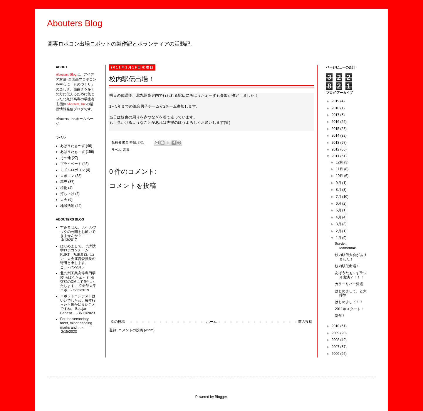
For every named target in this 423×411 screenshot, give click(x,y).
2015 (336, 129)
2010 (336, 326)
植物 (63, 188)
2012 (336, 149)
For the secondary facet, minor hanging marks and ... (76, 323)
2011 (336, 156)
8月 (339, 190)
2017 (336, 115)
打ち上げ (67, 194)
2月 (339, 231)
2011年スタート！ (349, 309)
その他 (65, 158)
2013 (336, 143)
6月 (339, 203)
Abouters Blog (74, 23)
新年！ (340, 316)
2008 (336, 340)
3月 (339, 224)
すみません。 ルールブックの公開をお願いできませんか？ (78, 231)
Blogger (221, 397)
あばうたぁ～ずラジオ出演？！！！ (351, 275)
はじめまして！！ (349, 302)
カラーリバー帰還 (349, 284)
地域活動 (67, 206)
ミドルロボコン (72, 170)
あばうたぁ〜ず (72, 146)
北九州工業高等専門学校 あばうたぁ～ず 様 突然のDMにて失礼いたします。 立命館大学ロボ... (78, 281)
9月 (339, 183)
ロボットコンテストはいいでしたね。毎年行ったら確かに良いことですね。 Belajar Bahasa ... (77, 304)
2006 (336, 354)
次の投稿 (118, 322)
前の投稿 (305, 322)
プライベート (70, 164)
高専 (126, 149)
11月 (340, 169)
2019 (336, 101)
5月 (339, 210)
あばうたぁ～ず (72, 152)
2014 (336, 135)
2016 (336, 122)
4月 (339, 217)
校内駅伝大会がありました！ (351, 257)
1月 (339, 238)
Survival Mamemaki (346, 246)
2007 (336, 347)
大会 (63, 200)
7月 (339, 197)
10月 (340, 176)
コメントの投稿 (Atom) (136, 330)
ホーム (211, 322)
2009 (336, 333)
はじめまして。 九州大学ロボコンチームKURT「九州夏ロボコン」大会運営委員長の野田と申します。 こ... (78, 256)
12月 (340, 162)
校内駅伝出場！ (347, 266)
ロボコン (67, 176)
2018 (336, 108)
